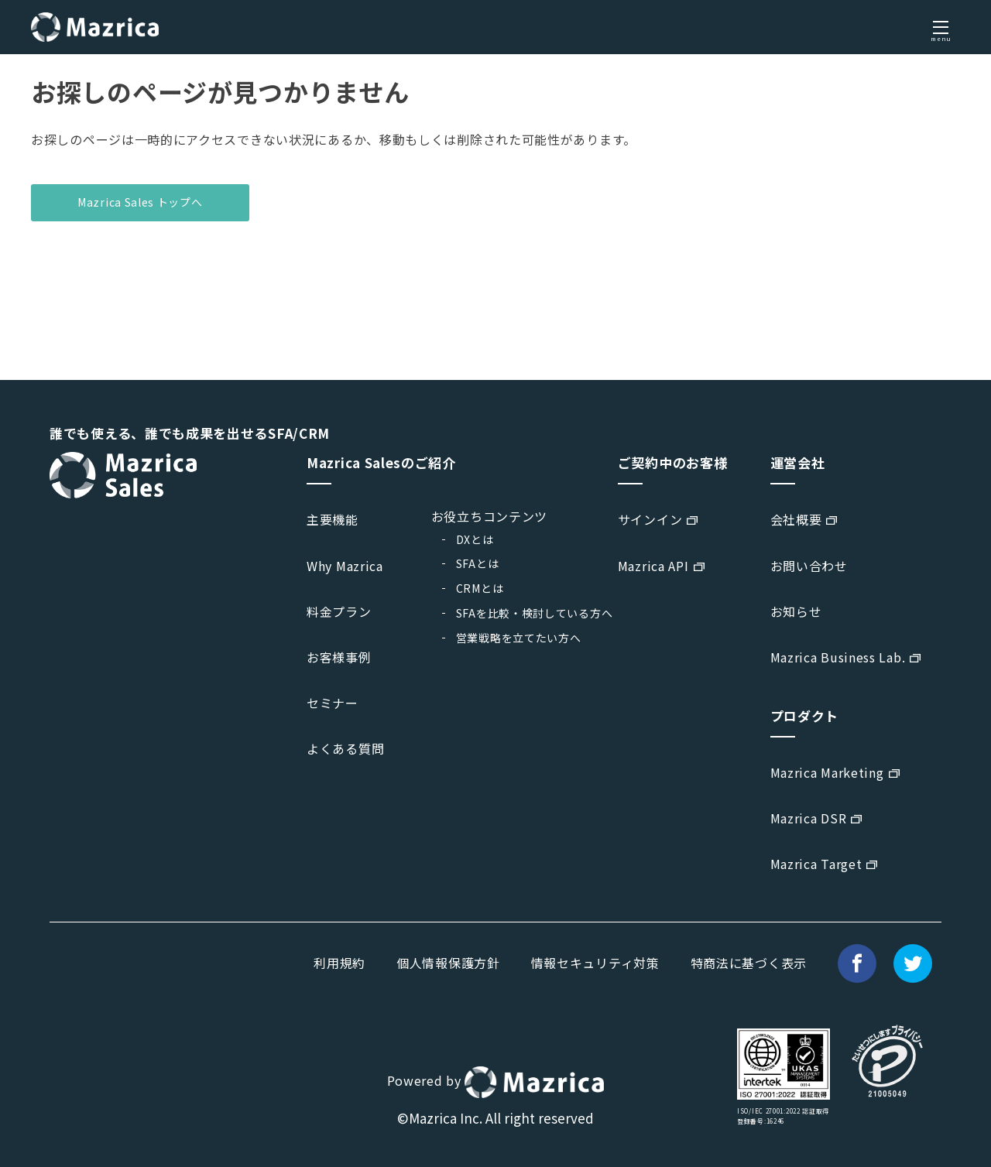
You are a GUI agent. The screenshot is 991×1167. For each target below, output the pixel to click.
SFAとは (477, 563)
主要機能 (332, 519)
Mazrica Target (816, 863)
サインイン (650, 519)
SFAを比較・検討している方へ (534, 613)
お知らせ (796, 611)
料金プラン (339, 611)
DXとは (475, 539)
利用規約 (339, 962)
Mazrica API (653, 565)
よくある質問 (345, 748)
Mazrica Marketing (827, 772)
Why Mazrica (345, 565)
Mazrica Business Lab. (838, 657)
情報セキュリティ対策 (595, 962)
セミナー (332, 702)
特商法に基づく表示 (749, 962)
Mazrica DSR (808, 818)
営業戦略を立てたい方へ (518, 637)
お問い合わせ (809, 565)
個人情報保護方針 (448, 962)
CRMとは (480, 588)
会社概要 (796, 519)
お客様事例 (339, 657)
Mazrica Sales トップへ (140, 202)
